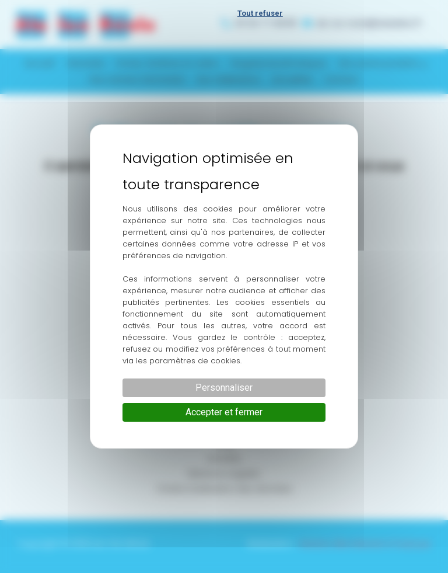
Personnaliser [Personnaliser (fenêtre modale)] (224, 387)
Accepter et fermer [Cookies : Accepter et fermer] (224, 412)
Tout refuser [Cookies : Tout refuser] (260, 13)
